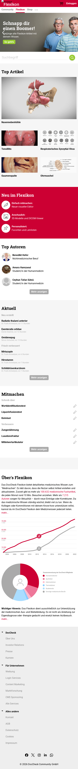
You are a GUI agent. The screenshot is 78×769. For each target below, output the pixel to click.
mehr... (4, 512)
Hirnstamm (7, 360)
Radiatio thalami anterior (14, 320)
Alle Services (12, 703)
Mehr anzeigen (39, 291)
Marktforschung (14, 690)
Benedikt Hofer (20, 255)
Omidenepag (8, 337)
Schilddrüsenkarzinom (13, 368)
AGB (8, 723)
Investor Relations (15, 645)
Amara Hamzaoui (21, 267)
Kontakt (10, 717)
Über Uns (10, 638)
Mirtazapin (7, 351)
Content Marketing (15, 684)
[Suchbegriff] (34, 57)
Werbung (10, 671)
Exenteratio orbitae (11, 329)
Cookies (10, 736)
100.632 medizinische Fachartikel (58, 491)
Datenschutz (12, 730)
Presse (9, 651)
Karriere (9, 657)
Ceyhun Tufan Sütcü (23, 279)
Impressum (11, 743)
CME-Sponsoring (14, 697)
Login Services (13, 678)
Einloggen (71, 3)
